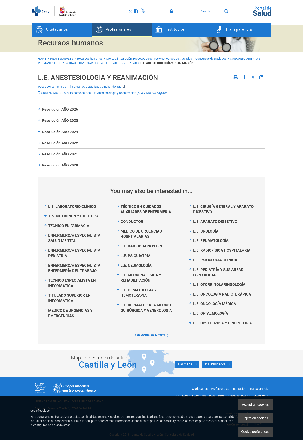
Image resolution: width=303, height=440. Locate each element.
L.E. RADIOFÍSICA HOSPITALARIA (221, 250)
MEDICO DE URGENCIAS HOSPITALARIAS (141, 234)
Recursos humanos (89, 58)
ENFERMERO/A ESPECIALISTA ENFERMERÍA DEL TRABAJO (74, 268)
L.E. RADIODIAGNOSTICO (142, 246)
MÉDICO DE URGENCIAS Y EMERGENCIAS (70, 313)
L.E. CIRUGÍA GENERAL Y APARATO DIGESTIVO (223, 209)
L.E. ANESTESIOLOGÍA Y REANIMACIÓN (167, 63)
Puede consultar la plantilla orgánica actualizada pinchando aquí (81, 86)
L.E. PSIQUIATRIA (135, 256)
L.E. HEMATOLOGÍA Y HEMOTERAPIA (139, 293)
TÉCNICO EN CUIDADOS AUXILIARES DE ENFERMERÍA (146, 209)
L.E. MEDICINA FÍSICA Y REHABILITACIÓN (141, 278)
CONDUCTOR (132, 221)
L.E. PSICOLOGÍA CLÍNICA (215, 260)
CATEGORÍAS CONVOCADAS (118, 63)
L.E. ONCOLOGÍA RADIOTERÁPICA (222, 294)
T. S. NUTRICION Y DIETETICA (73, 216)
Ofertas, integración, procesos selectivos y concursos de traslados (149, 58)
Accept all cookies (255, 405)
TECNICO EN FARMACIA (68, 225)
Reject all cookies (255, 418)
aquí (87, 421)
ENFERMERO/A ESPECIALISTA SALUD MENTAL (74, 238)
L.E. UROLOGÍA (205, 231)
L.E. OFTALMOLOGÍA (210, 313)
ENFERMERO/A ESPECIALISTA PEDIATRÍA (74, 253)
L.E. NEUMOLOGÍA (136, 265)
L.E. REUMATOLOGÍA (211, 240)
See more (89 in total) (151, 335)
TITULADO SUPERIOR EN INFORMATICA (69, 298)
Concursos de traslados (210, 58)
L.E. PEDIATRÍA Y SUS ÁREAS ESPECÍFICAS (218, 272)
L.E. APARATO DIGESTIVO (215, 221)
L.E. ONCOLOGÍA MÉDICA (214, 303)
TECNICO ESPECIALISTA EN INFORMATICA (72, 283)
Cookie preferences (255, 432)
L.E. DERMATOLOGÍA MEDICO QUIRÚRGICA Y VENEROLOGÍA (146, 308)
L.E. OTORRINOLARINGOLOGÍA (219, 284)
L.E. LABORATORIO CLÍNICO (72, 206)
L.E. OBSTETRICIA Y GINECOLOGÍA (222, 323)
